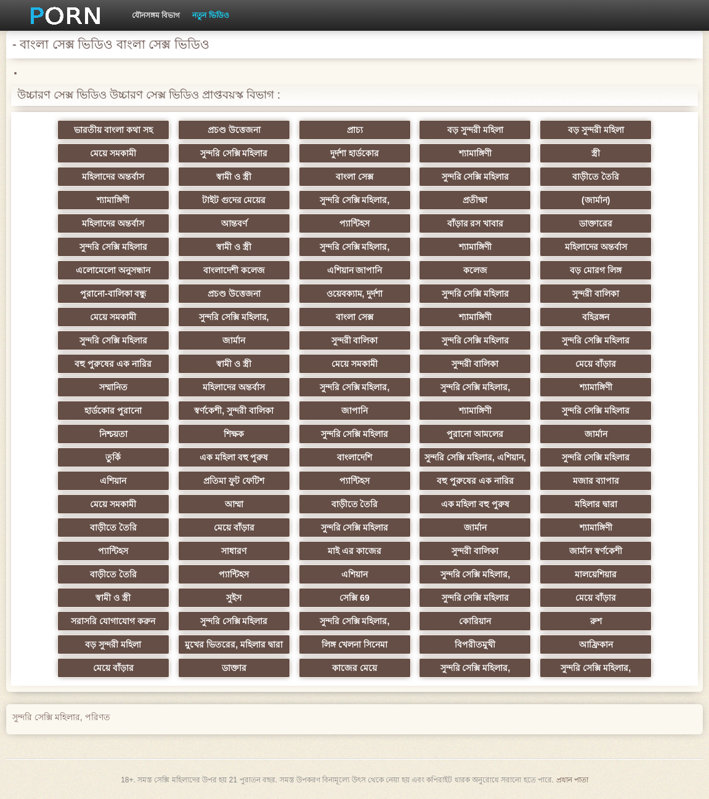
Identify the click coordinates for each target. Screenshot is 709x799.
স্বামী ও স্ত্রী (233, 177)
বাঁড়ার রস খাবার (475, 223)
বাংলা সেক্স (354, 177)
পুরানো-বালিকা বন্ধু (113, 294)
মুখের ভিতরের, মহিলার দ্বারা (234, 644)
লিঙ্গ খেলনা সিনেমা (354, 644)
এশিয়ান (113, 481)
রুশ (596, 621)
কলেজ (475, 270)
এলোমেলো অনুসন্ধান (113, 270)
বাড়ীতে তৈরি (595, 177)
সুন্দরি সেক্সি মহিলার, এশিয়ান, (474, 457)
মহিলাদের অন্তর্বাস (113, 177)
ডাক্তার (234, 668)
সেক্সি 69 (354, 598)
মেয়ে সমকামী (113, 153)
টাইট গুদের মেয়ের (234, 200)
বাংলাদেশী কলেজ (234, 270)
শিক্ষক (234, 434)
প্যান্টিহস (354, 223)
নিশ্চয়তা (113, 434)
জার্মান (233, 340)
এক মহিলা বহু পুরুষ (234, 457)
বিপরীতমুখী (475, 644)
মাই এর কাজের (354, 551)
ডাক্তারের (595, 223)
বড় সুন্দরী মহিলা (475, 130)
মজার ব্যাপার (596, 481)
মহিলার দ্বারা (596, 504)
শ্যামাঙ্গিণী (475, 153)
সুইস (233, 598)
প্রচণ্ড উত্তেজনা (234, 130)
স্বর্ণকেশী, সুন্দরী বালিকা (233, 411)
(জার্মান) (595, 200)
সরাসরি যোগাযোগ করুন (113, 621)
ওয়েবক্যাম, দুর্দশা (354, 294)
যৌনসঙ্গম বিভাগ (156, 15)
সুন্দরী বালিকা (595, 294)
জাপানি (354, 411)
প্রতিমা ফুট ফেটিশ (233, 481)
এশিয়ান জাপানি (355, 270)
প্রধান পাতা (572, 780)
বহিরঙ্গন (595, 317)
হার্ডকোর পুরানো (113, 411)
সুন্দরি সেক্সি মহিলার (234, 153)
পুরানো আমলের (475, 434)
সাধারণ (233, 551)
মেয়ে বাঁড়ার (595, 364)
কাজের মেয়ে (354, 668)
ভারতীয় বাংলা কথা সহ (113, 130)
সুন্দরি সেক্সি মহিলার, (355, 200)
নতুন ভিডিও (210, 15)
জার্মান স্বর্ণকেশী (595, 551)
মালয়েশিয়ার (596, 574)
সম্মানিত (113, 387)
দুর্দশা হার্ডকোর (354, 153)
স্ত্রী (595, 153)
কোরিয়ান (475, 621)
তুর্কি (113, 457)
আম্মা (234, 504)
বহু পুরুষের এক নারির (113, 364)
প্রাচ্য (355, 130)
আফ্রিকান (596, 644)
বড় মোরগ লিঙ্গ (596, 270)
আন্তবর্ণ (234, 223)
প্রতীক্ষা (475, 200)
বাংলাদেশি (354, 457)
